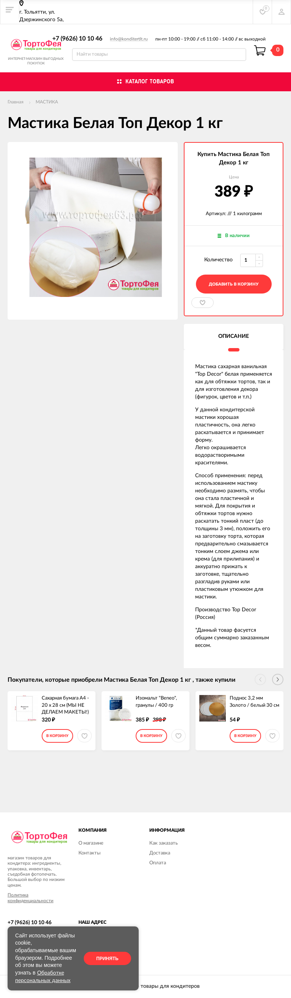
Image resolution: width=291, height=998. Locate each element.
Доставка (159, 853)
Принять (107, 958)
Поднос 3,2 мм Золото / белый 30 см (254, 702)
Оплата (157, 863)
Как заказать (163, 843)
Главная (15, 102)
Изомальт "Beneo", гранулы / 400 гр (156, 702)
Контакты (89, 853)
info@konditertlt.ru (129, 39)
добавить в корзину (233, 284)
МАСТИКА (47, 102)
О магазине (90, 843)
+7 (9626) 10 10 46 (77, 39)
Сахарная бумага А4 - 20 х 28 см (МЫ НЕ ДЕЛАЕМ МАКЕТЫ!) (65, 703)
